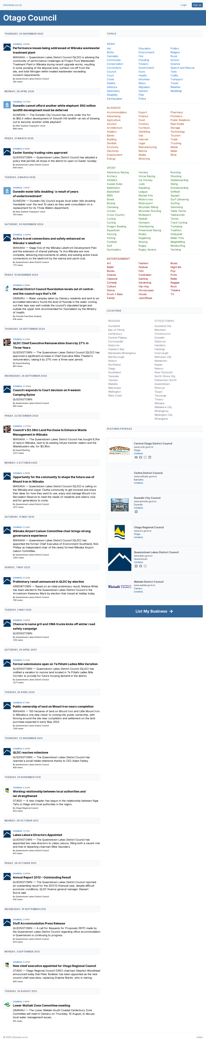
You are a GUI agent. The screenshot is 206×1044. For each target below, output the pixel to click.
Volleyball (176, 234)
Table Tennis (178, 211)
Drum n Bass (115, 294)
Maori (142, 83)
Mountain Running (150, 211)
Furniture (144, 127)
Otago (18, 800)
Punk (173, 274)
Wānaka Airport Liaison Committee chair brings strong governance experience (52, 533)
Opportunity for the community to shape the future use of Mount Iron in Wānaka (53, 479)
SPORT (111, 167)
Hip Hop (144, 286)
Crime (110, 79)
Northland (114, 364)
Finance (143, 116)
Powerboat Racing (150, 230)
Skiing (174, 184)
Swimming (176, 207)
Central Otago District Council (153, 443)
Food (142, 120)
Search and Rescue (182, 67)
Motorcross (146, 199)
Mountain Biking (148, 207)
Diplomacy (113, 91)
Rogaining (144, 238)
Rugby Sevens (147, 249)
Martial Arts (146, 195)
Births (110, 52)
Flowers (143, 63)
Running (175, 172)
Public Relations (180, 120)
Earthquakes (114, 98)
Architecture (114, 127)
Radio (173, 278)
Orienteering (146, 226)
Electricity (113, 151)
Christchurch (162, 333)
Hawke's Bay (116, 349)
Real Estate (177, 124)
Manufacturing (148, 147)
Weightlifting (177, 241)
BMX (110, 195)
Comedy (112, 282)
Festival (143, 267)
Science (175, 63)
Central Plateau (117, 337)
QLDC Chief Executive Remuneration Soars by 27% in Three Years (51, 345)
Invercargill (161, 353)
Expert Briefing (23, 363)
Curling (111, 218)
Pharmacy (176, 112)
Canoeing (112, 207)
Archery (112, 176)
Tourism (175, 135)
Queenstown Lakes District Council (32, 79)
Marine (143, 151)
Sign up (197, 5)
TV (172, 294)
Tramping (176, 226)
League (143, 191)
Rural (173, 56)
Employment (114, 154)
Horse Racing (147, 176)
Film (141, 271)
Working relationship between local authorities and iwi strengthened (49, 794)
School (174, 60)
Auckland (114, 326)
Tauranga (160, 395)
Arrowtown (22, 586)
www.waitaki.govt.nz (144, 585)
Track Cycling (178, 222)
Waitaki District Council (149, 581)
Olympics (144, 222)
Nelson (112, 360)
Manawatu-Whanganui (122, 353)
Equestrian (113, 230)
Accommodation (117, 112)
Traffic (174, 75)
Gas (141, 135)
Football (112, 241)
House (143, 294)
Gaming (143, 278)
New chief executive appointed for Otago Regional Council (54, 966)
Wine (173, 154)
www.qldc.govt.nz (143, 555)
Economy (112, 147)
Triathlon (175, 230)
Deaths (111, 83)
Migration (144, 87)
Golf (109, 245)
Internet (143, 139)
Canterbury (115, 333)
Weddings (176, 91)
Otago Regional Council (27, 808)
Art (109, 263)
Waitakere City (163, 407)
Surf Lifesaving (179, 199)
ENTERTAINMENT (118, 258)
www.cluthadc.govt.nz (145, 476)
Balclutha (138, 479)
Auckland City (162, 326)
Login (184, 5)
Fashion (143, 263)
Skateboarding (179, 180)
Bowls (110, 199)
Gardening (145, 282)
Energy (111, 158)
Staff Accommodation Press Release (39, 923)
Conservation (115, 63)
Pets (141, 94)
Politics (174, 48)
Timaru (158, 399)
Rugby (142, 245)
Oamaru (19, 298)
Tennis (174, 218)
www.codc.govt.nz (143, 447)
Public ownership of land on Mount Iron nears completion (53, 706)
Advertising (113, 116)
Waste (174, 147)
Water (174, 151)
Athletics (112, 180)
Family (111, 298)
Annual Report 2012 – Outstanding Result (42, 877)
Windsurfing (177, 245)
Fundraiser (145, 274)
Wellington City (163, 414)
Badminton (113, 187)
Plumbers (176, 116)
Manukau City (162, 357)
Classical (112, 278)
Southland (114, 372)
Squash (175, 195)
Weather (175, 87)
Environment (146, 52)
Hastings (159, 349)
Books (111, 271)
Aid (109, 48)
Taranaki (113, 376)
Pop (172, 271)
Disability (112, 94)
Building (111, 139)
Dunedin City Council (147, 497)
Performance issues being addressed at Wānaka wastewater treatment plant (56, 50)
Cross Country (116, 214)
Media (142, 154)
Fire (141, 56)
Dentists (112, 143)
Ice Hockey (146, 180)
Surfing (174, 203)
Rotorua (159, 387)
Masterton (160, 360)
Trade (174, 139)
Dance (111, 290)
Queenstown (23, 157)
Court (110, 75)
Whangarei (161, 418)
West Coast (115, 395)
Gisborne (113, 345)
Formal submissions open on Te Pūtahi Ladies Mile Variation (55, 664)
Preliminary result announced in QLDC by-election (48, 581)
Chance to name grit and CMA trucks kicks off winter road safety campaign (54, 626)
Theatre (175, 290)
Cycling (111, 222)
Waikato (113, 384)
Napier (158, 364)
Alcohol (111, 124)
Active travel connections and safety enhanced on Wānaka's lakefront (49, 241)
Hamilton (159, 345)
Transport (176, 79)
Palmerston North (165, 380)
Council (18, 44)
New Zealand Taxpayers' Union (30, 126)
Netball (143, 218)
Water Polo (177, 238)
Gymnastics (114, 249)
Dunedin (19, 115)
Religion (175, 52)
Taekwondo (177, 214)
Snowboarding (179, 187)
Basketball (113, 191)
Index (200, 1037)
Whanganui (161, 411)
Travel (174, 83)
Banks (110, 135)
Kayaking (144, 187)
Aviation (112, 131)
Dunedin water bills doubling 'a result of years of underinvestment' (45, 194)
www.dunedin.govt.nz (145, 501)
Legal (142, 143)
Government (146, 67)
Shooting (175, 176)
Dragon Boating (116, 226)
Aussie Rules (114, 184)
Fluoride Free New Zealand (28, 316)
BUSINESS (114, 107)
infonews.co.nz (12, 5)
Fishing (111, 238)
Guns (142, 71)
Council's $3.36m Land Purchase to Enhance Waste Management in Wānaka (50, 432)
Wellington (114, 391)
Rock (173, 286)
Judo (142, 184)
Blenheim (160, 329)
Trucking (175, 143)
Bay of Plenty (116, 329)
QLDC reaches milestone (30, 752)
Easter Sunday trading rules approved (40, 152)
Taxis (173, 71)
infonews (144, 79)
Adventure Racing (118, 172)
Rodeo (142, 234)
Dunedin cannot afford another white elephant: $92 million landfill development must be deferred (54, 108)
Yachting (175, 249)
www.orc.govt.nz (142, 530)
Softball (175, 191)
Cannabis (112, 56)
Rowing (143, 241)
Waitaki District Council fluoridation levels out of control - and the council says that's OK (54, 291)
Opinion (143, 91)
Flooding (144, 60)
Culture (111, 286)
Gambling (144, 131)
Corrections (114, 67)
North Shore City (164, 376)
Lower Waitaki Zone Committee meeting (41, 1005)
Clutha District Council (148, 473)
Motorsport (146, 203)
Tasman (113, 380)
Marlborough (116, 357)
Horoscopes (146, 290)
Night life (175, 267)
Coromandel (115, 341)
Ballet (110, 267)
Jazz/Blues (145, 298)
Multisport (145, 214)
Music (174, 263)
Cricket (111, 211)
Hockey (143, 172)
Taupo (158, 391)
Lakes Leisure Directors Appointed (37, 835)
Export (143, 112)
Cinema (111, 274)
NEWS (111, 44)
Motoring (144, 158)
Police (142, 98)
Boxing (111, 203)
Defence (112, 87)
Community (114, 60)
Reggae (174, 282)
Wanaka (19, 57)
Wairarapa (114, 387)
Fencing (111, 234)
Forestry (144, 124)
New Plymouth (163, 372)
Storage (175, 127)
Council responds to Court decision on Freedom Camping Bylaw (47, 392)
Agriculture (114, 120)
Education (145, 48)
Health (143, 75)
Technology (177, 131)
